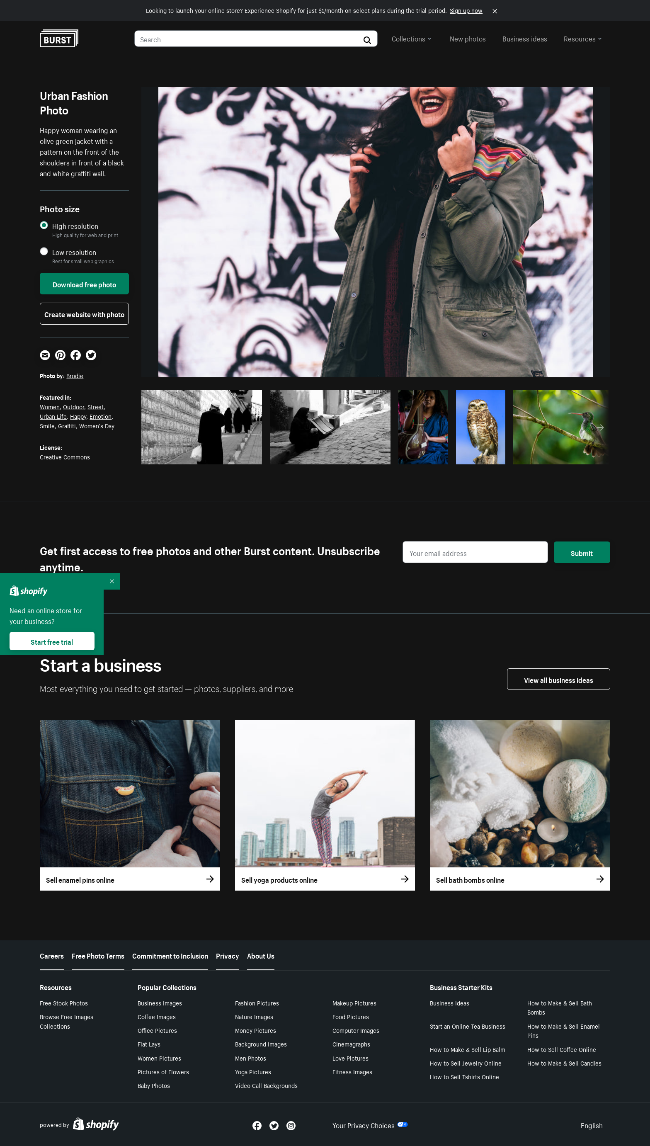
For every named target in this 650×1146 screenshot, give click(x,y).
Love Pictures (350, 1057)
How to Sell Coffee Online (561, 1049)
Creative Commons (65, 456)
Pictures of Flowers (163, 1071)
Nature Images (254, 1016)
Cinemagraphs (351, 1043)
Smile (47, 425)
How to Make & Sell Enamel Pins (563, 1030)
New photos (468, 37)
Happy (78, 415)
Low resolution (74, 252)
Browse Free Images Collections (66, 1021)
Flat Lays (149, 1043)
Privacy (227, 954)
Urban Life (53, 415)
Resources (583, 37)
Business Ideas (449, 1002)
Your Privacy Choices (370, 1124)
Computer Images (355, 1029)
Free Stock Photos (64, 1002)
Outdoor (73, 406)
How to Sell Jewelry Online (466, 1062)
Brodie (74, 375)
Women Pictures (159, 1057)
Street (95, 406)
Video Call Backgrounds (266, 1085)
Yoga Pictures (253, 1071)
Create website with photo (84, 313)
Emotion (101, 415)
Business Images (160, 1002)
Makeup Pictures (354, 1002)
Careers (52, 954)
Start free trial (52, 641)
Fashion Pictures (257, 1002)
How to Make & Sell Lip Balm (467, 1049)
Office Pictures (157, 1029)
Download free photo (84, 283)
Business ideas (524, 37)
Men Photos (250, 1057)
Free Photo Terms (98, 954)
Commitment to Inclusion (170, 954)
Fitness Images (352, 1071)
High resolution (75, 226)
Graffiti (67, 425)
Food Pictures (350, 1016)
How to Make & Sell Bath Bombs (559, 1007)
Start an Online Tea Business (467, 1025)
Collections (412, 37)
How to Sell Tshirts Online (464, 1076)
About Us (260, 954)
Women (50, 406)
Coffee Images (157, 1016)
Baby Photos (154, 1085)
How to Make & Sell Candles (564, 1062)
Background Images (261, 1043)
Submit (582, 552)
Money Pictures (255, 1029)
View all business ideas (558, 679)
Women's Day (96, 425)
